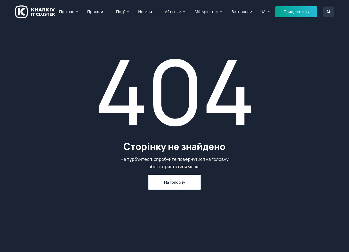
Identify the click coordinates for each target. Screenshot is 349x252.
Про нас (66, 11)
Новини (145, 11)
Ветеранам (241, 11)
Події (120, 11)
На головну (174, 182)
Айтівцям (173, 11)
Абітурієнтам (206, 11)
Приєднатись (296, 11)
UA (263, 11)
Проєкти (95, 11)
